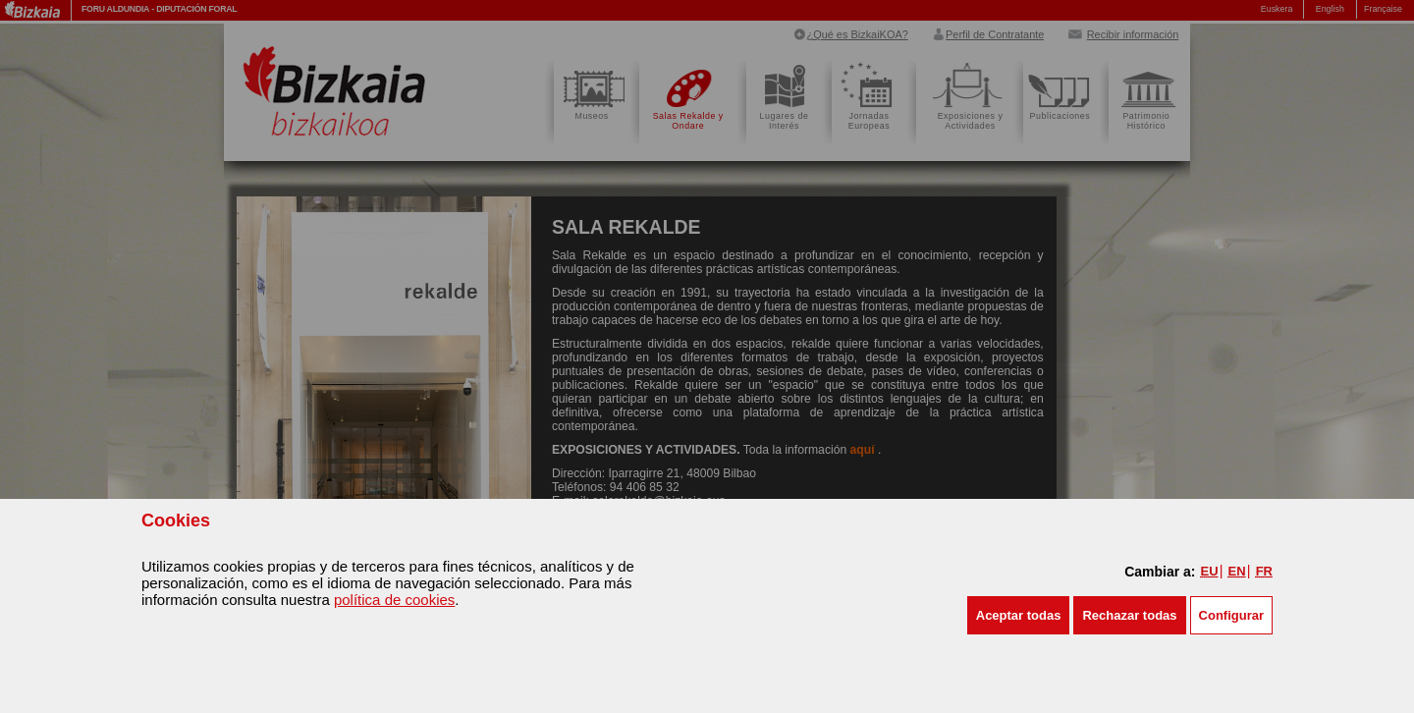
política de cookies (394, 599)
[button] (1018, 615)
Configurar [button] (1231, 615)
